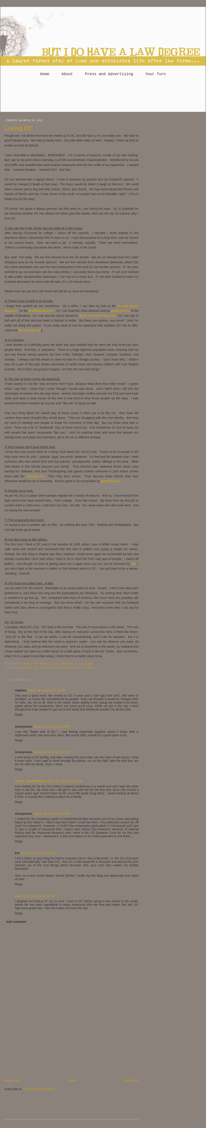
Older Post (131, 1080)
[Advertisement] (103, 96)
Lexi (18, 896)
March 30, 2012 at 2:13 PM (52, 752)
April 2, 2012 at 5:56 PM (38, 896)
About (67, 74)
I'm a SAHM (84, 667)
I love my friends (57, 667)
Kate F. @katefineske (30, 781)
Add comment (16, 921)
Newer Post (12, 1080)
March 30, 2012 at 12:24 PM (47, 690)
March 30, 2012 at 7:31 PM (52, 813)
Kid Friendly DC (29, 330)
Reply (19, 714)
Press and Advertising (109, 74)
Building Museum (41, 310)
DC (36, 667)
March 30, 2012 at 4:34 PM (64, 781)
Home (44, 74)
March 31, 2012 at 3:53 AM (39, 853)
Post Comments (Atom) (39, 1089)
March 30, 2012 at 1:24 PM (52, 726)
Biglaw (25, 667)
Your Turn (155, 74)
